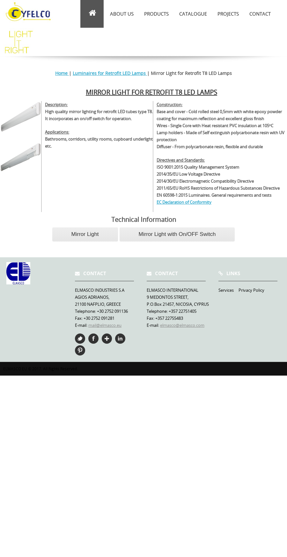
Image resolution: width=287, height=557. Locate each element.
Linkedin (120, 338)
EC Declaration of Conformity (184, 202)
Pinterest (80, 350)
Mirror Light (85, 234)
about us (122, 14)
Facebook (93, 338)
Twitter (80, 338)
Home (62, 73)
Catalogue (193, 14)
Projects (228, 14)
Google (107, 338)
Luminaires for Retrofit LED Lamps (110, 73)
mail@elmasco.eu (104, 325)
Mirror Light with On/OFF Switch (177, 234)
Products (156, 14)
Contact (260, 14)
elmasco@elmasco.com (182, 325)
